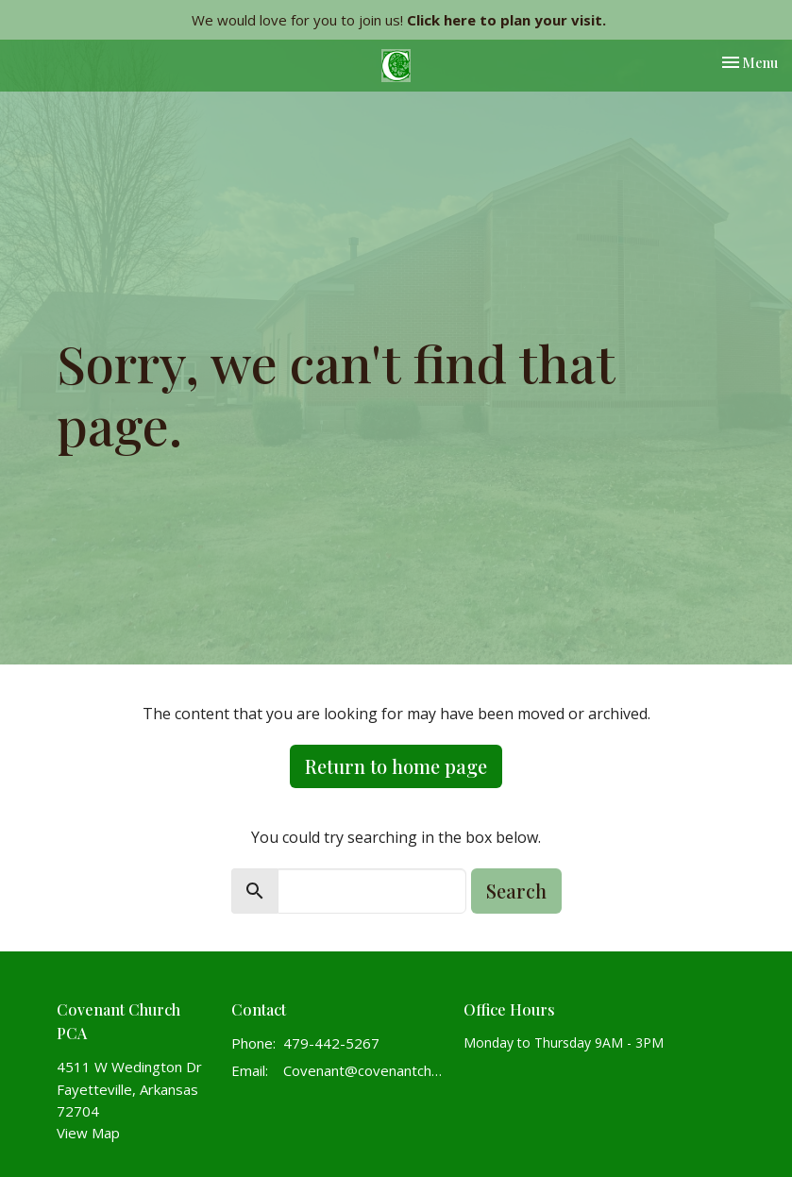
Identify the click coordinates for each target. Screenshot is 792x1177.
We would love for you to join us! (399, 19)
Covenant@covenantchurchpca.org (364, 1070)
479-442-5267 (331, 1043)
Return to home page (396, 766)
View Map (88, 1132)
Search (516, 890)
